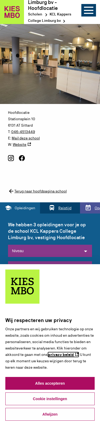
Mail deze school (26, 138)
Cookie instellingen (50, 399)
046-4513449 (23, 132)
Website (19, 144)
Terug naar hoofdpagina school (37, 191)
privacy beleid (61, 354)
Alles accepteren (50, 383)
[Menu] (88, 10)
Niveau (18, 251)
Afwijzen (50, 414)
